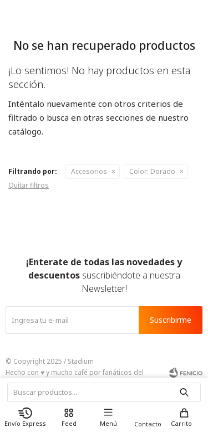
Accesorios (89, 171)
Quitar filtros (28, 185)
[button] (184, 417)
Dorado (152, 171)
